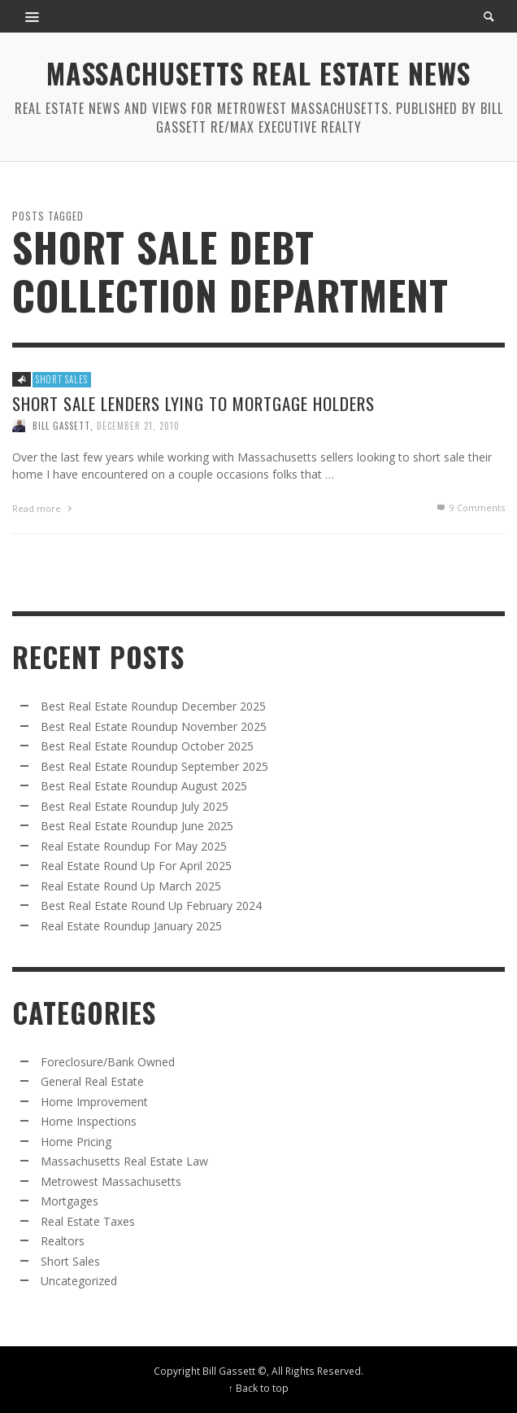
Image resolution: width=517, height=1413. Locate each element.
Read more (44, 508)
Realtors (63, 1241)
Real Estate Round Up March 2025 (131, 886)
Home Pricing (76, 1141)
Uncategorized (79, 1280)
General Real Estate (92, 1081)
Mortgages (69, 1201)
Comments (470, 507)
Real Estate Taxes (88, 1221)
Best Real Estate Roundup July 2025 (134, 806)
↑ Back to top (258, 1387)
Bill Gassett (61, 425)
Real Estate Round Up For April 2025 (136, 865)
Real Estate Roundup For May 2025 (134, 846)
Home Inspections (89, 1121)
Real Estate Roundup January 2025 (131, 926)
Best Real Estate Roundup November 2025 (154, 726)
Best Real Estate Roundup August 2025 (144, 786)
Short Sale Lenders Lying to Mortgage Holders (193, 403)
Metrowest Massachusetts (111, 1181)
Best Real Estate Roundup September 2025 (154, 766)
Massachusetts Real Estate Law (124, 1161)
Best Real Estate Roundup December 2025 (153, 706)
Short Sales (62, 379)
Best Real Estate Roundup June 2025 (137, 825)
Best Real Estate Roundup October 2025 (147, 746)
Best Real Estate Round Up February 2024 (151, 905)
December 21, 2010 (138, 425)
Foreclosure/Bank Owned (108, 1062)
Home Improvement (94, 1101)
